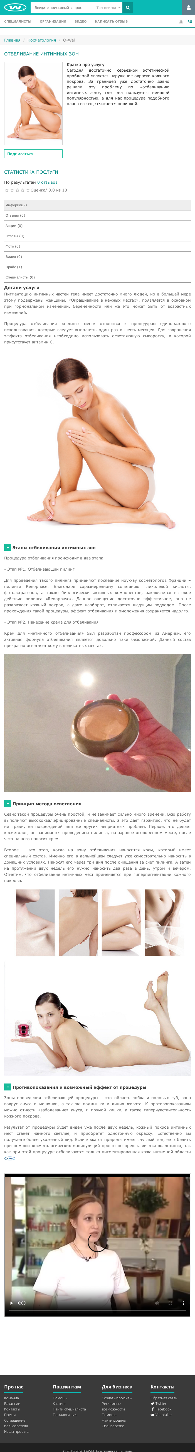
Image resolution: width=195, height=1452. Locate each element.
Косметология (42, 40)
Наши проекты (16, 1431)
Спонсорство (113, 1425)
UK (181, 22)
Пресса (10, 1414)
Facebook (160, 1409)
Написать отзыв (111, 21)
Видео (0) (14, 256)
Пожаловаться (65, 1414)
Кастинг (59, 1403)
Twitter (158, 1403)
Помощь (60, 1397)
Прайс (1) (14, 267)
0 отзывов (47, 182)
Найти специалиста (69, 1409)
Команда (11, 1397)
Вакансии (12, 1403)
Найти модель (114, 1420)
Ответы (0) (15, 236)
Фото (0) (13, 246)
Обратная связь (163, 1397)
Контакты (12, 1409)
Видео (81, 21)
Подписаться (20, 153)
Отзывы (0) (15, 215)
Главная (12, 40)
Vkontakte (161, 1414)
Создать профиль (117, 1397)
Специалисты (17, 21)
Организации (53, 21)
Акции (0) (14, 226)
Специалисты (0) (20, 277)
